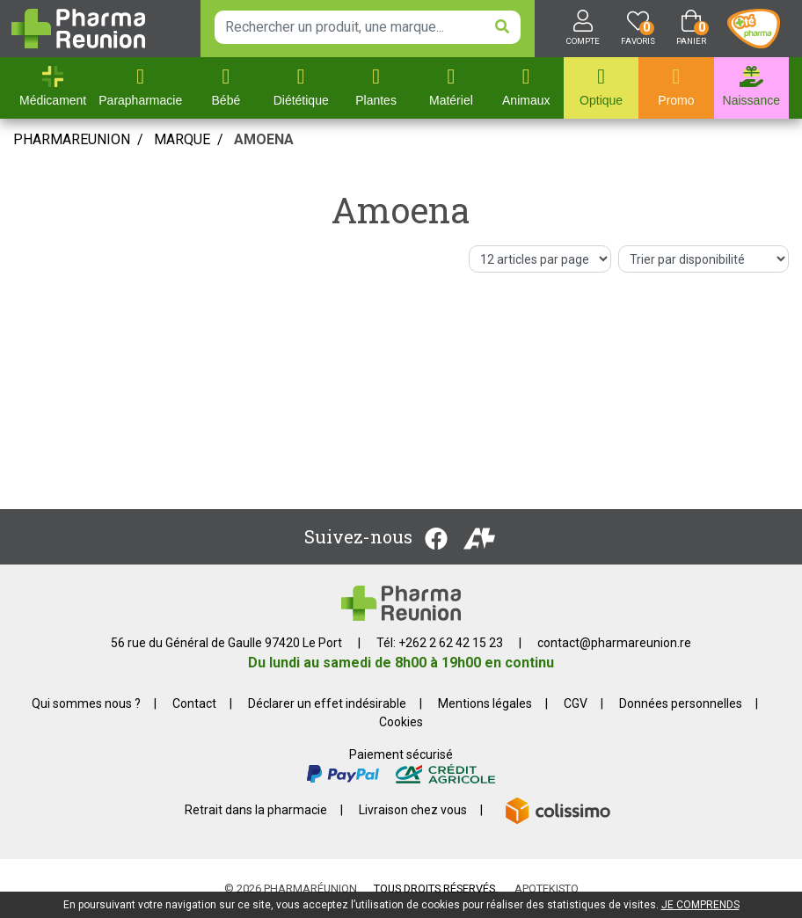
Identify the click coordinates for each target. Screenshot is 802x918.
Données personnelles (680, 703)
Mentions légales (485, 703)
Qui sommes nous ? (86, 703)
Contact (194, 703)
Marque (182, 139)
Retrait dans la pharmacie (256, 810)
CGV (575, 703)
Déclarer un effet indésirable (327, 703)
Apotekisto (546, 888)
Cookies (401, 722)
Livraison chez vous (413, 810)
